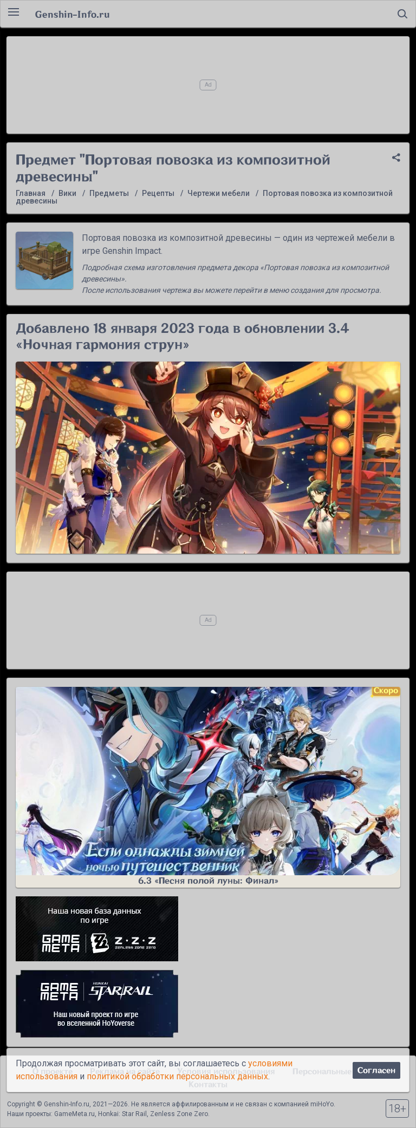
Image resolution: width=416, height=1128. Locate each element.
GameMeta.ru (74, 1114)
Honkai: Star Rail (122, 1114)
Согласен (376, 1070)
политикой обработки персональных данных (177, 1076)
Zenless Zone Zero (179, 1114)
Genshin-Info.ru (72, 14)
